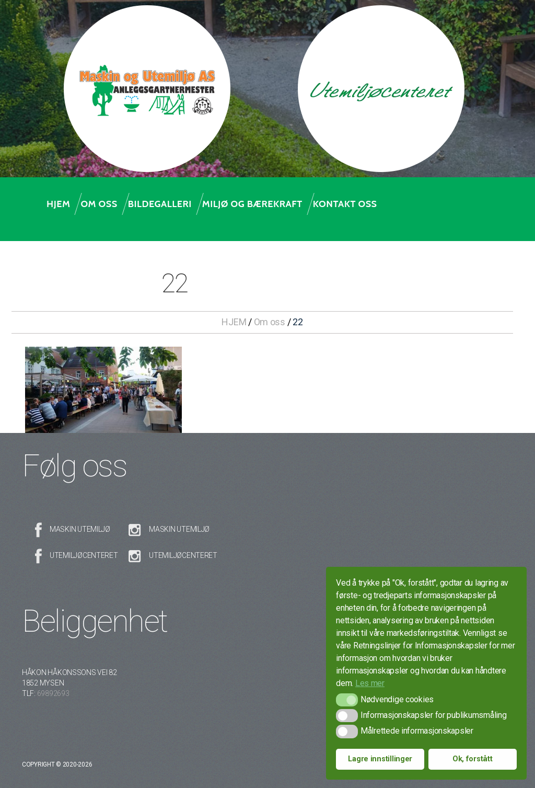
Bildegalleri (160, 204)
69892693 (53, 693)
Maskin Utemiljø (80, 529)
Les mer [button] (370, 683)
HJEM (234, 321)
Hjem (58, 204)
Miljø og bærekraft (252, 204)
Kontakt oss (345, 204)
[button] (346, 699)
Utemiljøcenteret (84, 555)
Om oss (98, 204)
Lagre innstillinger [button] (380, 759)
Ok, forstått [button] (472, 759)
